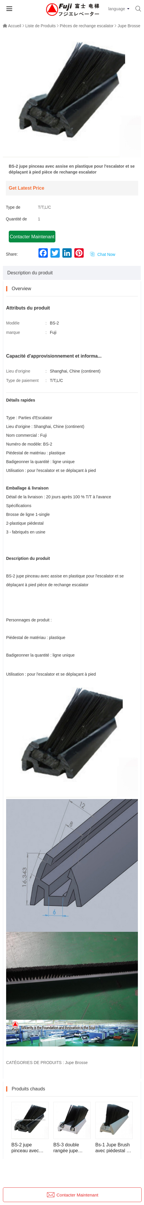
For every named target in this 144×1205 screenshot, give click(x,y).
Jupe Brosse (128, 25)
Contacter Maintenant (32, 236)
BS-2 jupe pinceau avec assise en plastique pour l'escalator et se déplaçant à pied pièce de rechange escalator (28, 1148)
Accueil (14, 25)
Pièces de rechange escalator (86, 25)
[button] (72, 153)
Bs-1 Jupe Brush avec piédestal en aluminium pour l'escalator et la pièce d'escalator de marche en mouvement (113, 1148)
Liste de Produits (40, 25)
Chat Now (102, 254)
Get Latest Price (26, 188)
